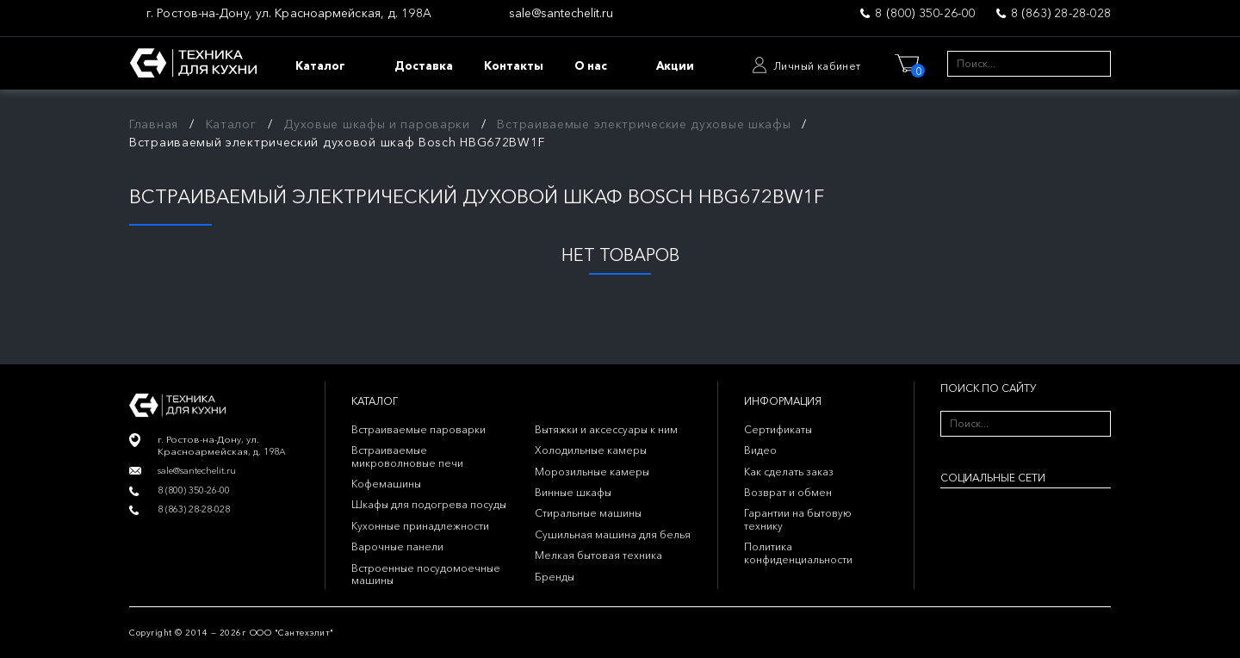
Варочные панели (397, 546)
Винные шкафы (573, 492)
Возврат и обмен (788, 492)
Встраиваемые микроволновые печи (407, 456)
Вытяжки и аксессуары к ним (606, 429)
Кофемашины (386, 483)
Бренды (554, 576)
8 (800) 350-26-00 (925, 13)
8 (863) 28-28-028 (1061, 13)
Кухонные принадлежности (420, 525)
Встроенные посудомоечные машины (425, 574)
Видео (760, 450)
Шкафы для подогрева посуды (428, 504)
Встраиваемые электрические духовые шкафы (643, 124)
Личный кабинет (817, 65)
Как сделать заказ (789, 471)
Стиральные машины (588, 512)
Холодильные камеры (591, 450)
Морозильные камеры (592, 471)
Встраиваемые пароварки (418, 429)
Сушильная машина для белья (613, 534)
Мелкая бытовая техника (598, 555)
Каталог (231, 124)
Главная (153, 124)
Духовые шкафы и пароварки (376, 124)
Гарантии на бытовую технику (798, 518)
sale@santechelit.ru (561, 13)
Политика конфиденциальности (798, 552)
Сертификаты (778, 429)
